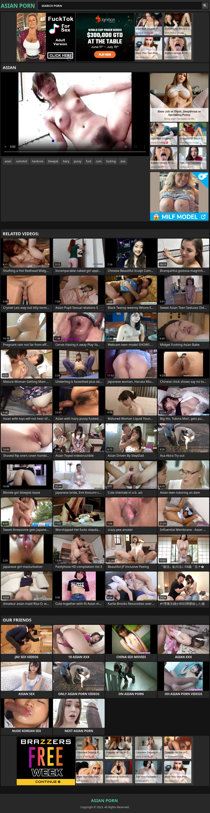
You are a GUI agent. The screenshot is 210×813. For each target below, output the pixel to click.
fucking (111, 161)
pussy (77, 161)
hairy (66, 161)
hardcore (37, 161)
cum (99, 161)
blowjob (53, 161)
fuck (88, 161)
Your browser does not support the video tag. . (75, 114)
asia (122, 161)
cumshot (21, 161)
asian (8, 161)
